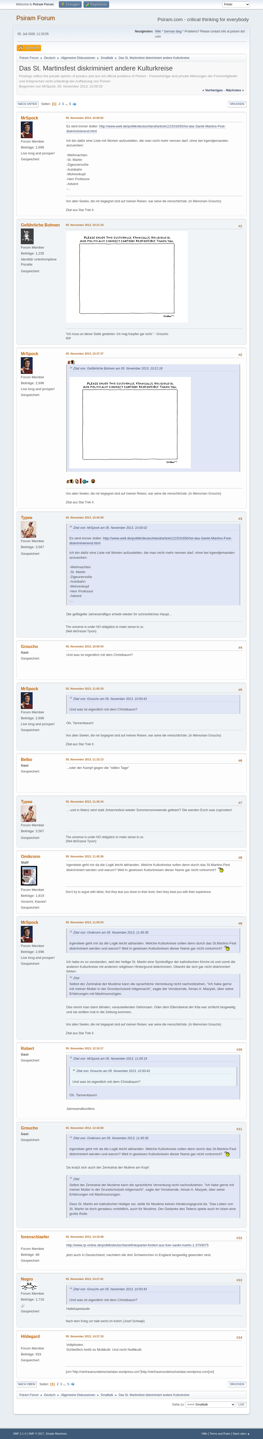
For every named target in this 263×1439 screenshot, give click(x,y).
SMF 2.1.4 (19, 1433)
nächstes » (235, 90)
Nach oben (26, 1384)
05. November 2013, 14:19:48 (85, 1236)
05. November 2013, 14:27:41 (85, 1278)
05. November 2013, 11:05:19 (85, 688)
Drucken (237, 104)
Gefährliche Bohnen (40, 225)
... (67, 104)
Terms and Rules (220, 1433)
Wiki (158, 31)
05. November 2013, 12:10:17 (85, 1048)
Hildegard (30, 1336)
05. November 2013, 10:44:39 (85, 517)
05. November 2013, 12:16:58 (85, 1127)
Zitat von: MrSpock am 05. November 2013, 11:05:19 (110, 1058)
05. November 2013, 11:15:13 (85, 759)
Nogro (27, 1279)
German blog (173, 31)
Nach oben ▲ (241, 1433)
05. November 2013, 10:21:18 (85, 224)
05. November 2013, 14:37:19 (85, 1336)
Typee (26, 517)
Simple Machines (56, 1433)
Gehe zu (178, 1404)
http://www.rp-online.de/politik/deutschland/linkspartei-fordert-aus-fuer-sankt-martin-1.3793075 (137, 1245)
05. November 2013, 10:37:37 (85, 353)
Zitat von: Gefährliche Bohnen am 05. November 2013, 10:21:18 (118, 368)
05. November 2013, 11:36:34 (85, 801)
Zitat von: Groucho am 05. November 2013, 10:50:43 (110, 699)
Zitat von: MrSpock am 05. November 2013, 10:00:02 (110, 528)
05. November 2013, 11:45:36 (85, 856)
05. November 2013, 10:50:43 (85, 646)
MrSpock (29, 118)
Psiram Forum (35, 17)
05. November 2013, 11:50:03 (85, 922)
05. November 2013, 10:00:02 (85, 117)
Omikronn (30, 856)
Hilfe (204, 1433)
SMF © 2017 (36, 1433)
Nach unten (27, 104)
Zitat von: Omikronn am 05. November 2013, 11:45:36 (110, 932)
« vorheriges (212, 90)
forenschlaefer (35, 1237)
